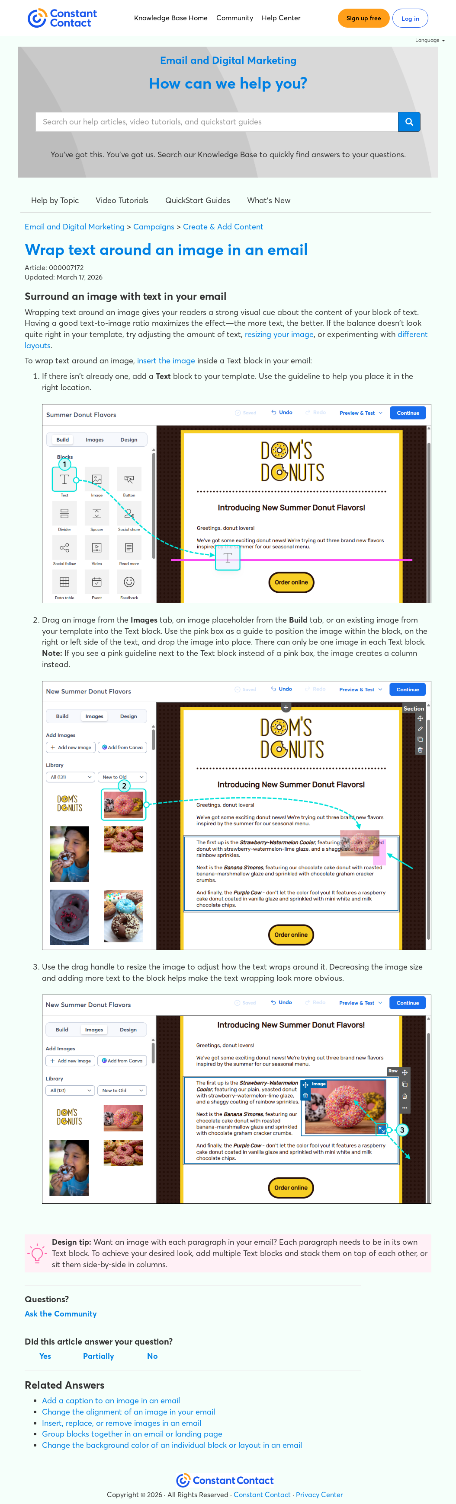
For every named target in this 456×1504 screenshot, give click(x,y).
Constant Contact (262, 1494)
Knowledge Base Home (171, 17)
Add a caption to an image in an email (111, 1400)
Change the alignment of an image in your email (128, 1412)
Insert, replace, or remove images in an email (121, 1423)
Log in (410, 18)
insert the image (166, 361)
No (152, 1356)
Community (234, 17)
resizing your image (279, 334)
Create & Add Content (223, 227)
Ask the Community (61, 1314)
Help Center (281, 17)
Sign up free (364, 18)
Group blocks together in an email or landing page (132, 1434)
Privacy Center (319, 1494)
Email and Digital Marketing (75, 227)
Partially (98, 1356)
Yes (45, 1356)
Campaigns (153, 227)
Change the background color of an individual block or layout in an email (172, 1445)
